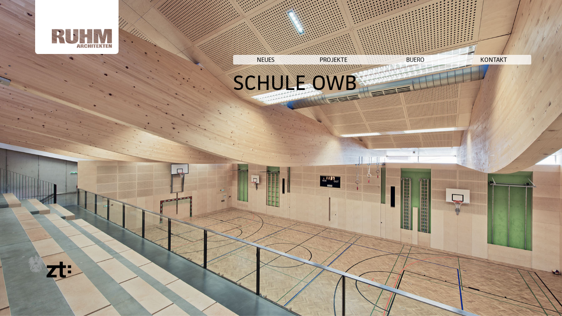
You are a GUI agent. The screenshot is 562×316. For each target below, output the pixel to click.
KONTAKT (510, 60)
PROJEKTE (405, 60)
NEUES (358, 60)
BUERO (457, 60)
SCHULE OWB (396, 82)
